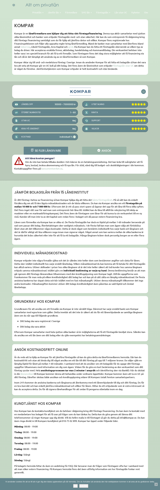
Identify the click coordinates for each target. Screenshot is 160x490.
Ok (75, 486)
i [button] (74, 137)
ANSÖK (104, 151)
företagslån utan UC (123, 65)
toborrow (25, 46)
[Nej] (156, 484)
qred (70, 46)
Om (146, 12)
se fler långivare (46, 151)
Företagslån (103, 12)
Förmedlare (71, 12)
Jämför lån (54, 12)
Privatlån (38, 12)
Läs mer (83, 486)
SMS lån (87, 12)
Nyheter (135, 12)
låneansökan (27, 373)
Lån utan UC (121, 12)
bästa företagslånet (102, 199)
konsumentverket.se (51, 168)
